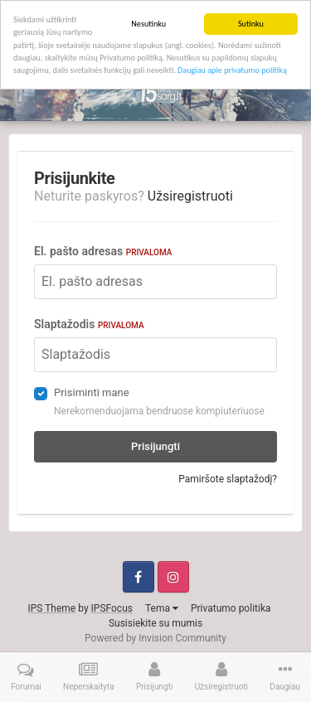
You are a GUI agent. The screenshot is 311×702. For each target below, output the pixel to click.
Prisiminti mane (91, 392)
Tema (161, 608)
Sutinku (251, 23)
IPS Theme (52, 608)
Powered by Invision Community (155, 638)
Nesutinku (148, 23)
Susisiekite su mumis (155, 623)
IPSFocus (112, 608)
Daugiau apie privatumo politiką (232, 70)
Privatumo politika (231, 608)
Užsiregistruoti (190, 196)
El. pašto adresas (103, 251)
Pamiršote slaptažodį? (227, 479)
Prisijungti (155, 446)
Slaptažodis (89, 324)
